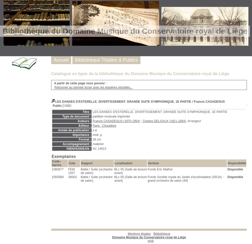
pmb (151, 241)
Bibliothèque (149, 235)
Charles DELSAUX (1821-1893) (164, 121)
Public (57, 106)
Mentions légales (139, 234)
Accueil (61, 60)
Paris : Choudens (104, 125)
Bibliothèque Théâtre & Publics (106, 60)
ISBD (67, 106)
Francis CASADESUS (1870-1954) (116, 121)
